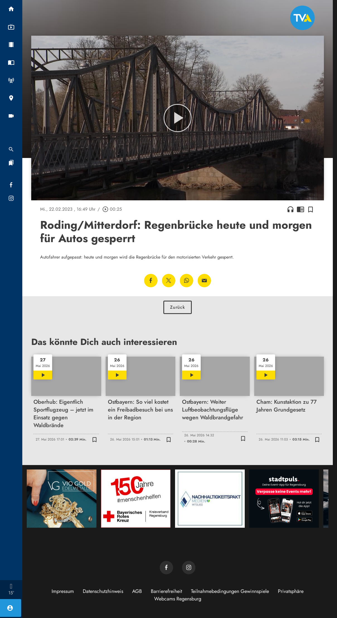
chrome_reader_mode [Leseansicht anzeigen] (300, 209)
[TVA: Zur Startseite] (302, 18)
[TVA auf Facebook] (166, 567)
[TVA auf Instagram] (188, 567)
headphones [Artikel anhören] (290, 209)
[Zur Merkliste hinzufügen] (310, 209)
